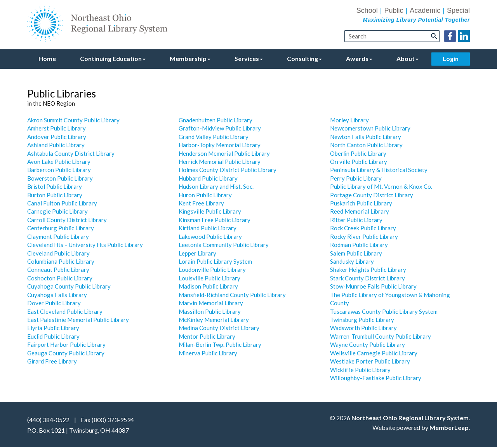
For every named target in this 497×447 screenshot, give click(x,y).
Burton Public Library (54, 194)
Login (451, 58)
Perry (337, 178)
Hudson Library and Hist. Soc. (216, 186)
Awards (359, 58)
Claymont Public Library (58, 236)
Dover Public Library (54, 302)
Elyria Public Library (53, 327)
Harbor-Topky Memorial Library (220, 144)
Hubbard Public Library (208, 178)
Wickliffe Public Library (360, 369)
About (407, 58)
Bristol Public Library (54, 186)
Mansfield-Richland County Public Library (232, 294)
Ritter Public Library (356, 219)
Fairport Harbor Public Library (66, 344)
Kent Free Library (201, 203)
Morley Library (349, 120)
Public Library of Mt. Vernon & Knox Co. (381, 186)
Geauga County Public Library (65, 353)
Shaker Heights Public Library (368, 269)
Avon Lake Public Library (58, 161)
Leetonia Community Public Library (224, 244)
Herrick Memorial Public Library (220, 161)
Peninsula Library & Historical (369, 169)
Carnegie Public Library (57, 211)
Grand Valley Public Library (213, 136)
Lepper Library (197, 253)
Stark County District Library (367, 278)
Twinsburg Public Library (362, 319)
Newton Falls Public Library (365, 136)
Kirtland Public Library (207, 227)
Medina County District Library (219, 327)
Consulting (304, 58)
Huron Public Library (205, 194)
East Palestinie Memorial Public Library (78, 319)
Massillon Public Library (210, 311)
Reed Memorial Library (359, 211)
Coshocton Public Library (59, 278)
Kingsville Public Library (210, 211)
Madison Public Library (208, 286)
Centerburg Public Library (60, 227)
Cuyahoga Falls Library (57, 294)
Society (417, 169)
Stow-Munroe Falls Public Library (373, 286)
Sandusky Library (352, 261)
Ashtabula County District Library (71, 153)
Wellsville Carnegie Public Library (373, 353)
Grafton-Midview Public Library (220, 128)
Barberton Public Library (59, 169)
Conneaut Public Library (58, 269)
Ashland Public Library (56, 144)
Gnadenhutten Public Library (215, 120)
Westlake (343, 361)
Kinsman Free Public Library (214, 219)
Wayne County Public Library (367, 344)
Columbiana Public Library (60, 261)
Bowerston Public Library (60, 178)
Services (249, 58)
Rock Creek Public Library (363, 227)
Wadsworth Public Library (363, 327)
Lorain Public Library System (215, 261)
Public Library (363, 178)
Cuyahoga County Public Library (69, 286)
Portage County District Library (371, 194)
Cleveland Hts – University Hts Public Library (85, 244)
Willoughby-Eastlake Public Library (375, 377)
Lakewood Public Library (210, 236)
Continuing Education (113, 58)
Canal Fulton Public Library (62, 203)
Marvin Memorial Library (211, 302)
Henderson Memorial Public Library (224, 153)
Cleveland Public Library (58, 253)
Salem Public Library (356, 253)
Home (47, 58)
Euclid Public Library (53, 336)
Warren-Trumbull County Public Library (380, 336)
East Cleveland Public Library (65, 311)
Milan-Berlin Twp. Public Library (220, 344)
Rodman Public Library (359, 244)
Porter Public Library (383, 361)
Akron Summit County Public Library (73, 120)
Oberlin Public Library (358, 153)
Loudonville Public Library (212, 269)
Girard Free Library (52, 361)
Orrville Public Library (358, 161)
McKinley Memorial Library (214, 319)
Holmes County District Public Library (227, 169)
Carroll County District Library (67, 219)
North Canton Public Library (366, 144)
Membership (190, 58)
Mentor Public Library (207, 336)
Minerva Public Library (208, 353)
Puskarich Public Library (361, 203)
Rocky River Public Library (364, 236)
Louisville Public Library (209, 278)
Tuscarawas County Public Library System (384, 311)
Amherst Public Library (56, 128)
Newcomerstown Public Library (370, 128)
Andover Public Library (56, 136)
